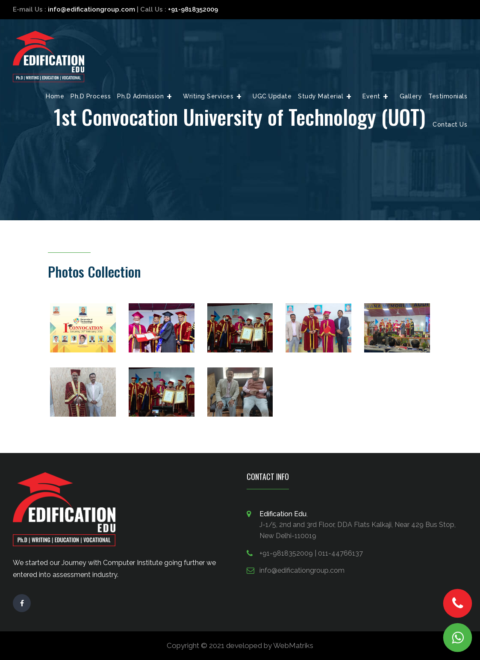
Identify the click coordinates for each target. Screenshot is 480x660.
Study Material (320, 96)
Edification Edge (48, 56)
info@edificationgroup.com (91, 9)
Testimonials (447, 96)
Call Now (457, 603)
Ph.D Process (91, 96)
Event (371, 96)
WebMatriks (293, 645)
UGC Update (272, 96)
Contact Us (450, 124)
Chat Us (458, 637)
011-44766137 (340, 553)
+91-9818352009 (193, 9)
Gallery (411, 96)
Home (55, 96)
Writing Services (208, 96)
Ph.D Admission (140, 96)
